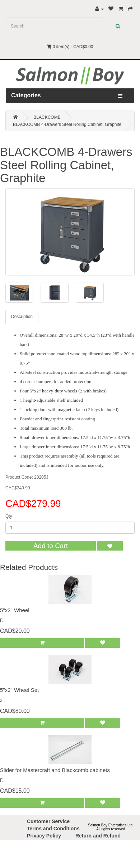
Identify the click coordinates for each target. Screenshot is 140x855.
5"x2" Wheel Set (19, 690)
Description (22, 316)
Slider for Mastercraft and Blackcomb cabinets (55, 770)
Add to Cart (50, 545)
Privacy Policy (44, 836)
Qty (8, 516)
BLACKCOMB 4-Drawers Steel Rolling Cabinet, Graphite (67, 124)
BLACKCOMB (46, 117)
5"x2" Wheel (14, 610)
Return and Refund (98, 836)
